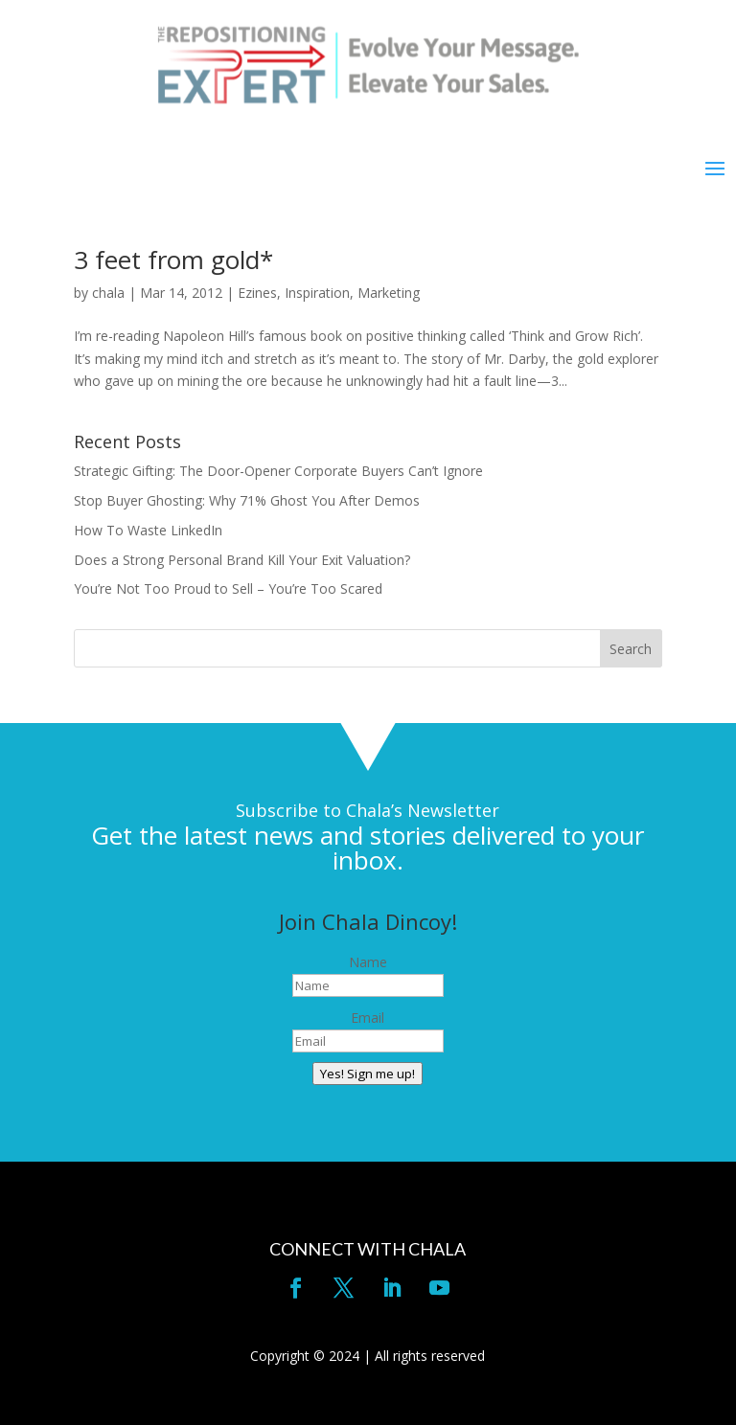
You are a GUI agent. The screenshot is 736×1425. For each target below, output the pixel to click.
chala (108, 292)
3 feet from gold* (173, 259)
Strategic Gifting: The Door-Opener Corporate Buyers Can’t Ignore (278, 471)
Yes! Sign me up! (367, 1073)
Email (367, 1017)
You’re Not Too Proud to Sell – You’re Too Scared (228, 588)
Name (368, 962)
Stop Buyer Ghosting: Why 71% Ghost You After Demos (247, 500)
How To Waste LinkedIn (148, 530)
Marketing (388, 292)
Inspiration (317, 292)
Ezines (257, 292)
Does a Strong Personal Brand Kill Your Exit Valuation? (242, 560)
